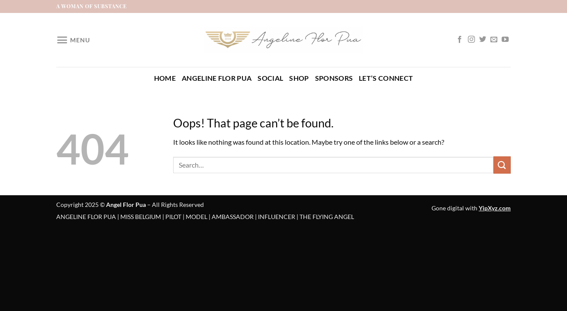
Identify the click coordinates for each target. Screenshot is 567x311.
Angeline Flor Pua (216, 78)
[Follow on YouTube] (505, 40)
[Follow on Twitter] (482, 40)
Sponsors (334, 78)
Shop (299, 78)
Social (270, 78)
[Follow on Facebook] (459, 40)
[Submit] (502, 164)
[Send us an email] (493, 40)
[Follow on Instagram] (471, 40)
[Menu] (73, 40)
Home (165, 78)
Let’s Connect (386, 78)
